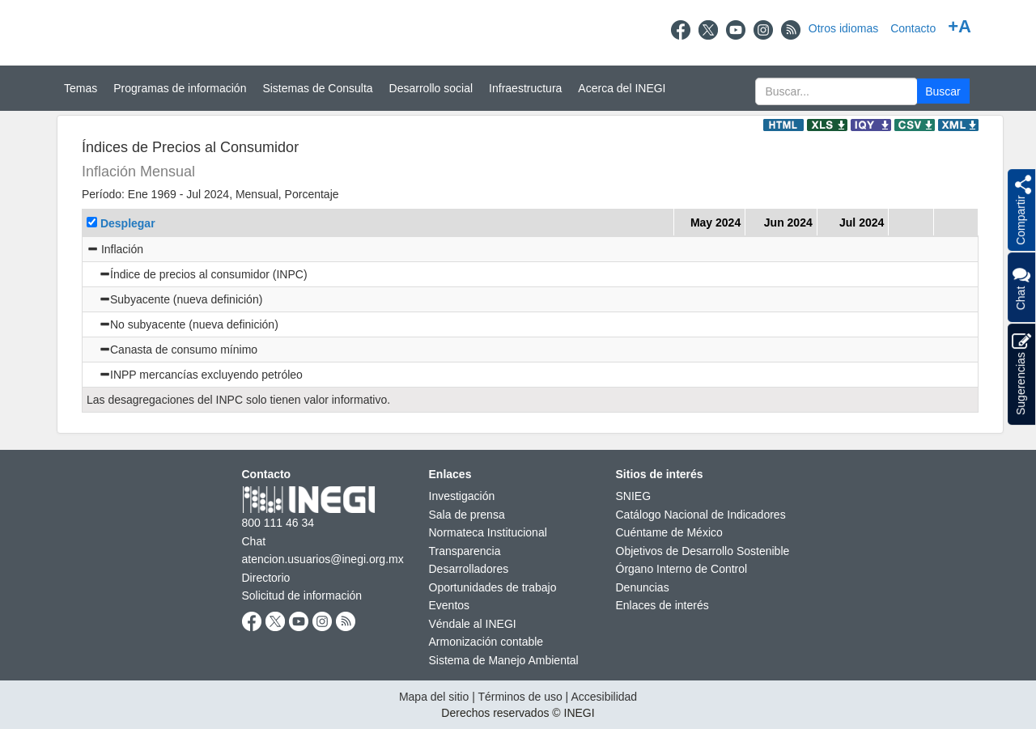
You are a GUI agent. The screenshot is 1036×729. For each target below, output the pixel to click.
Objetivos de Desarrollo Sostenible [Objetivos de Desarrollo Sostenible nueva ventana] (703, 551)
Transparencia (465, 551)
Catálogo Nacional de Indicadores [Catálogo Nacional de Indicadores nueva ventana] (701, 514)
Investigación (462, 496)
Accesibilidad (604, 696)
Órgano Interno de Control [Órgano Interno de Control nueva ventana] (682, 568)
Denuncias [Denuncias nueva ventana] (642, 587)
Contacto (913, 28)
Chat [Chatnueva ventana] (254, 541)
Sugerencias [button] (1021, 374)
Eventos (449, 605)
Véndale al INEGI (472, 623)
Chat (1020, 287)
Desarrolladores (469, 568)
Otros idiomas (843, 28)
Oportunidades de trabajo (493, 587)
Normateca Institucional (488, 532)
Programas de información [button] (179, 88)
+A (959, 26)
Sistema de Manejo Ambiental (504, 660)
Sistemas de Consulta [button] (317, 88)
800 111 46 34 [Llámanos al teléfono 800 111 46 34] (278, 522)
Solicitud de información (302, 595)
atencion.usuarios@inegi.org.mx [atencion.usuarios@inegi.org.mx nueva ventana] (323, 559)
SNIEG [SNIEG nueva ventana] (634, 496)
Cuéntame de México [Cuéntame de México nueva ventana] (669, 532)
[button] (943, 91)
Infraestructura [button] (525, 88)
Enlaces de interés (662, 605)
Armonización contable (486, 641)
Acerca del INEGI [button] (621, 88)
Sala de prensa (467, 514)
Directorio (266, 577)
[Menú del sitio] (518, 88)
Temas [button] (80, 88)
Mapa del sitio (434, 696)
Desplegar (127, 223)
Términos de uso (520, 696)
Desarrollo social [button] (431, 88)
